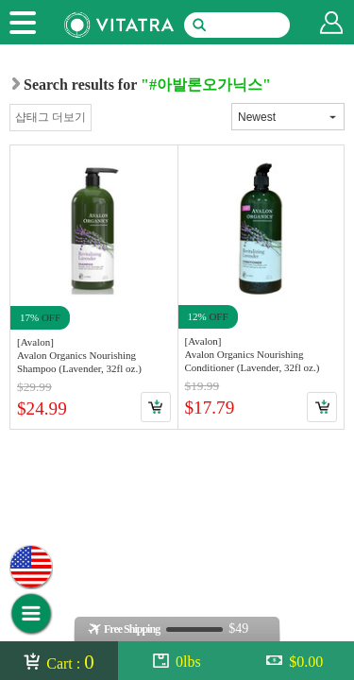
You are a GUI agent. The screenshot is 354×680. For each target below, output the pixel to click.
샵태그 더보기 (50, 117)
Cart (156, 407)
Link (93, 286)
